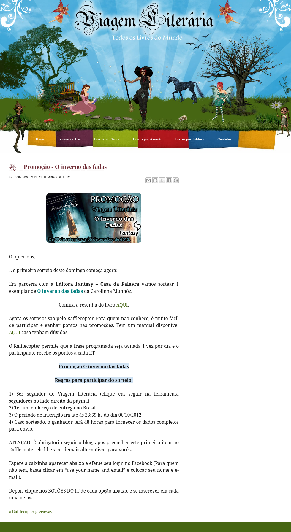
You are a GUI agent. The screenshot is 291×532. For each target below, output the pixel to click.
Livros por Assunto (148, 139)
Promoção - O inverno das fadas (65, 166)
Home (41, 139)
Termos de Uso (70, 139)
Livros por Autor (107, 139)
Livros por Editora (190, 139)
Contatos (224, 139)
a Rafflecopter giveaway (30, 511)
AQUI (122, 305)
